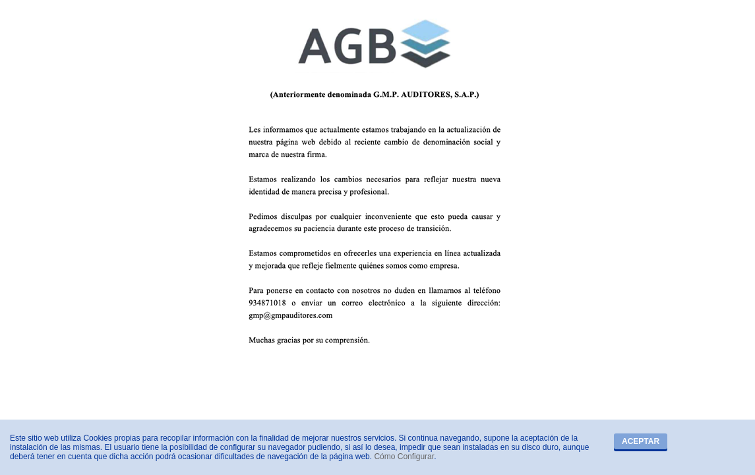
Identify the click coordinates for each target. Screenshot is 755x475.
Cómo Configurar (404, 456)
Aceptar (640, 441)
